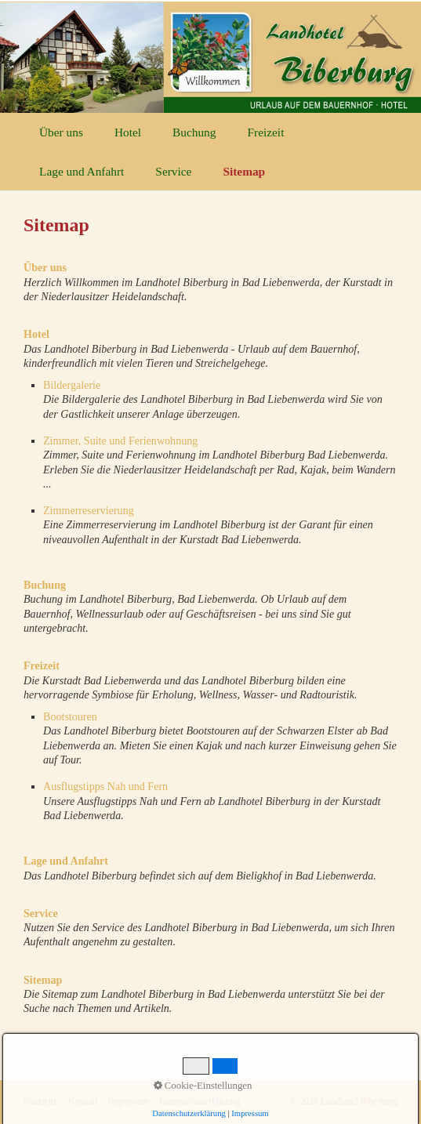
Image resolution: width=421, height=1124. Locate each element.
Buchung (194, 132)
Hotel (127, 132)
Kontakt (83, 1102)
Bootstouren (70, 716)
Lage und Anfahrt (81, 171)
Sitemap (244, 171)
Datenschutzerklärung (199, 1102)
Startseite (41, 1102)
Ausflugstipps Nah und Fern (105, 786)
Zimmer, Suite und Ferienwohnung (120, 440)
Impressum (128, 1102)
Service (173, 171)
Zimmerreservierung (88, 510)
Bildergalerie (71, 385)
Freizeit (265, 132)
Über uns (61, 132)
